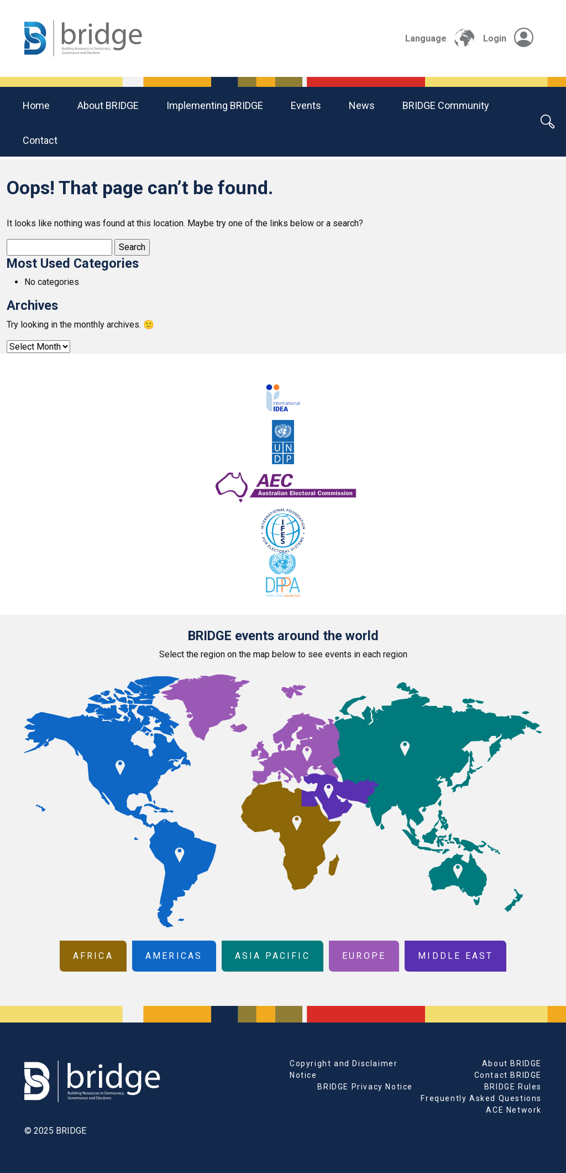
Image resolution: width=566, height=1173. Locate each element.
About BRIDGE (108, 105)
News (362, 105)
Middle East (455, 956)
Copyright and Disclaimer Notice (343, 1069)
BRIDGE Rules (513, 1086)
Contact (40, 140)
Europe (364, 956)
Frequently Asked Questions (481, 1098)
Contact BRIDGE (508, 1075)
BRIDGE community (445, 105)
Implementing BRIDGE (214, 105)
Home (36, 105)
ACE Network (514, 1109)
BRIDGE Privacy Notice (365, 1086)
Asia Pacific (272, 956)
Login (508, 38)
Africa (93, 956)
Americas (174, 956)
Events (306, 105)
